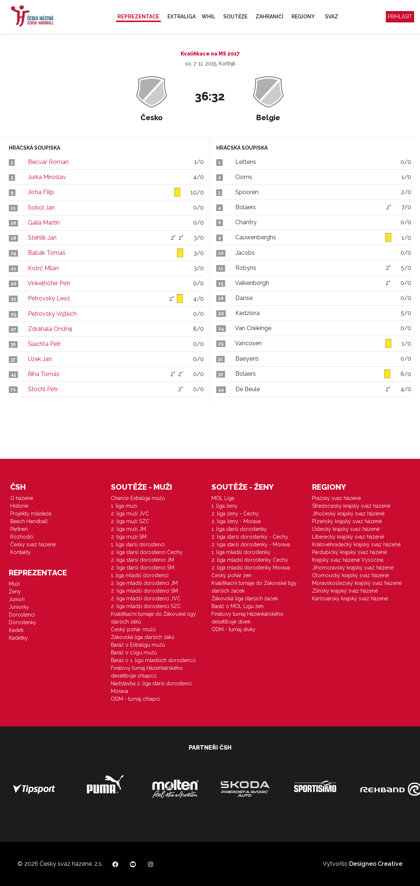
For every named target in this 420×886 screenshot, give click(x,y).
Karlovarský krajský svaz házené (350, 598)
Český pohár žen (231, 575)
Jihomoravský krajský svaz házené (353, 568)
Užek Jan (40, 359)
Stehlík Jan (42, 237)
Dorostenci (22, 615)
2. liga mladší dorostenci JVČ (146, 598)
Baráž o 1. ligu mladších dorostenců (153, 660)
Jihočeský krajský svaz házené (348, 514)
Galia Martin (44, 222)
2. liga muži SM (128, 537)
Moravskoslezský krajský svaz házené (357, 583)
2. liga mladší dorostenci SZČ (146, 606)
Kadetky (18, 638)
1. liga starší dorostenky (239, 529)
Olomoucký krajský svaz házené (350, 575)
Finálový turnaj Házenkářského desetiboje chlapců (147, 672)
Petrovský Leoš (49, 298)
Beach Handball (29, 521)
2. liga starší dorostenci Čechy (146, 552)
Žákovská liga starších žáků (142, 637)
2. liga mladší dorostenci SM (144, 591)
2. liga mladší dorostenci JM (144, 583)
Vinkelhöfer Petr (49, 283)
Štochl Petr (43, 389)
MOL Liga (222, 498)
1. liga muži (124, 506)
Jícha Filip (41, 192)
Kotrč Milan (43, 268)
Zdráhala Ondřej (50, 328)
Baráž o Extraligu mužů (138, 645)
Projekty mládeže (30, 514)
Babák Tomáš (46, 252)
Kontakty (20, 552)
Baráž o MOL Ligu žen (237, 606)
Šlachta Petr (44, 343)
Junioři (17, 599)
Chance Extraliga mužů (138, 498)
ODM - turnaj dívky (233, 629)
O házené (21, 498)
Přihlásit (400, 16)
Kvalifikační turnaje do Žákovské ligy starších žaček (254, 587)
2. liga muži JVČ (130, 514)
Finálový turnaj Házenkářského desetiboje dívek (247, 618)
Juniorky (19, 607)
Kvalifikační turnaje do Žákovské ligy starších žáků (153, 618)
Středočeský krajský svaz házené (351, 506)
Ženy (15, 591)
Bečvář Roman (48, 161)
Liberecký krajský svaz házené (348, 537)
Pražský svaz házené (336, 498)
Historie (19, 506)
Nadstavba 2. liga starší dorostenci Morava (151, 687)
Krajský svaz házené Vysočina (347, 560)
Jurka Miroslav (47, 177)
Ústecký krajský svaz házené (346, 529)
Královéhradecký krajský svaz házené (356, 544)
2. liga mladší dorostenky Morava (250, 568)
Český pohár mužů (133, 629)
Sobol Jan (41, 207)
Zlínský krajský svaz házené (345, 591)
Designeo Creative (375, 863)
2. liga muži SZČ (130, 521)
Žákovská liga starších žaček (244, 598)
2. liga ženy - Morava (236, 521)
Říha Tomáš (43, 374)
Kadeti (16, 630)
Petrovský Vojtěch (52, 313)
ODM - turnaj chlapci (135, 699)
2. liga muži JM (128, 529)
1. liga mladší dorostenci (140, 575)
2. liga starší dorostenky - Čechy (249, 537)
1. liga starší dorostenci (138, 544)
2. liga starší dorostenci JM (142, 560)
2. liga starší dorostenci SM (142, 568)
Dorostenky (22, 622)
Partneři (19, 529)
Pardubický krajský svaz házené (349, 552)
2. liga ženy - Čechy (235, 514)
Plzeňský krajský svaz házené (347, 521)
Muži (14, 584)
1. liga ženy (224, 506)
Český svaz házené (33, 544)
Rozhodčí (21, 537)
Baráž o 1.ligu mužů (134, 652)
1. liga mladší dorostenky (241, 552)
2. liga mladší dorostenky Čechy (249, 560)
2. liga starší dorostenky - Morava (250, 544)
